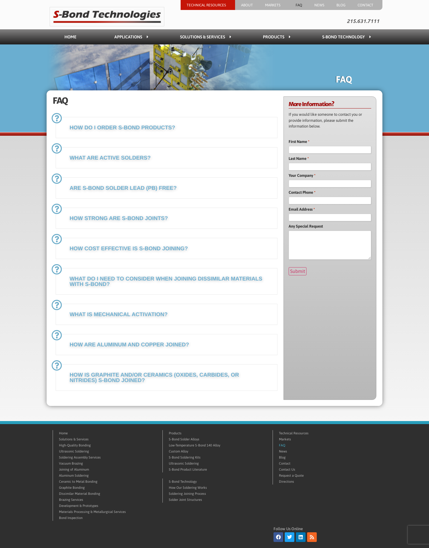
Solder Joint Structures (185, 499)
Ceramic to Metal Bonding (78, 481)
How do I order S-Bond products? (122, 128)
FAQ (299, 5)
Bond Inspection (71, 518)
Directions (286, 481)
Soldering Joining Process (187, 493)
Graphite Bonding (72, 487)
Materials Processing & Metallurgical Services (92, 512)
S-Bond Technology (346, 37)
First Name (299, 142)
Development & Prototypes (78, 505)
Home (70, 36)
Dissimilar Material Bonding (79, 493)
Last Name (299, 159)
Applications (131, 37)
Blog (340, 5)
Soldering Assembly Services (80, 457)
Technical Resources (208, 5)
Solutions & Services (205, 37)
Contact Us (287, 469)
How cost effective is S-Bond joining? (129, 248)
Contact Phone (302, 192)
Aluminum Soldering (74, 475)
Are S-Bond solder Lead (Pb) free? (123, 188)
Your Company (302, 175)
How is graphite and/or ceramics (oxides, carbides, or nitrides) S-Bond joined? (154, 377)
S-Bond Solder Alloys (184, 439)
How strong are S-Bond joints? (119, 218)
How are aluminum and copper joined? (129, 345)
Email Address (302, 209)
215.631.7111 (363, 21)
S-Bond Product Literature (188, 469)
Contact (367, 5)
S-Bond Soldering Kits (185, 457)
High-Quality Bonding (75, 445)
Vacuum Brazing (71, 463)
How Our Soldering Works (188, 487)
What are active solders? (110, 158)
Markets (274, 5)
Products (276, 37)
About (247, 5)
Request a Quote (291, 475)
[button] (166, 127)
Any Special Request (306, 226)
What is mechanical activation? (119, 314)
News (319, 5)
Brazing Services (71, 499)
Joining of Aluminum (74, 469)
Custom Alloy (178, 451)
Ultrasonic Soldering (74, 451)
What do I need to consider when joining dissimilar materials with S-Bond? (166, 281)
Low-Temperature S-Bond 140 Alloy (194, 445)
